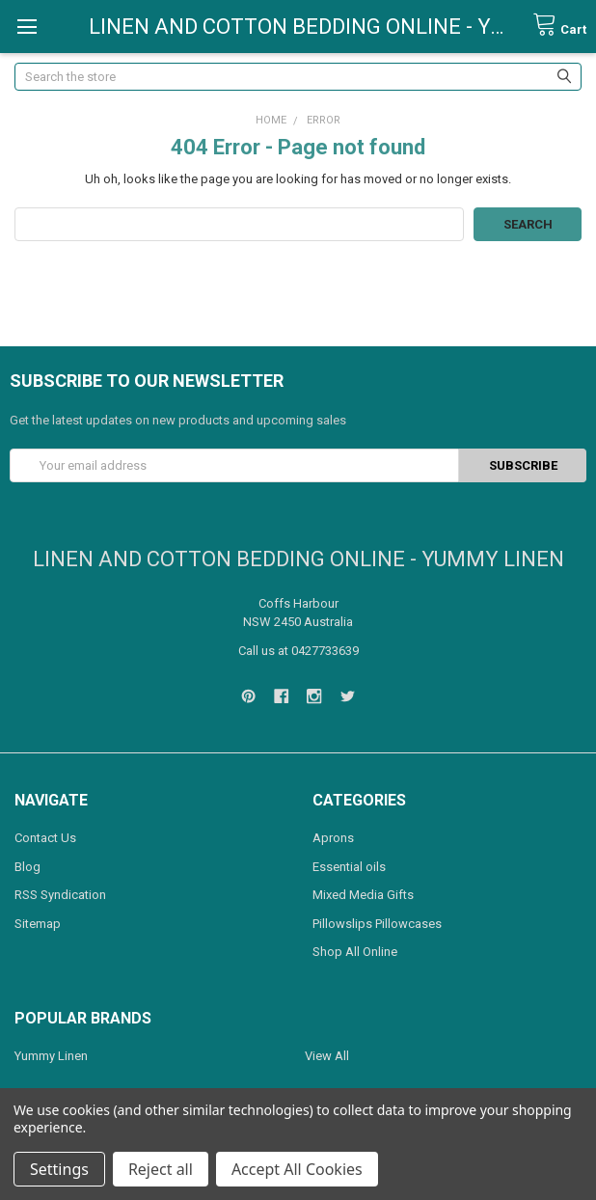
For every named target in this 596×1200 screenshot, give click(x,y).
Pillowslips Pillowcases (377, 923)
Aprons (333, 838)
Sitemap (37, 923)
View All (327, 1056)
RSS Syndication (60, 894)
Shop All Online (354, 951)
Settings (59, 1169)
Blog (27, 866)
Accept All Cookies (297, 1169)
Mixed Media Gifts (363, 894)
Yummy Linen (51, 1056)
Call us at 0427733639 (298, 650)
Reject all (160, 1169)
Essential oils (349, 866)
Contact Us (45, 838)
